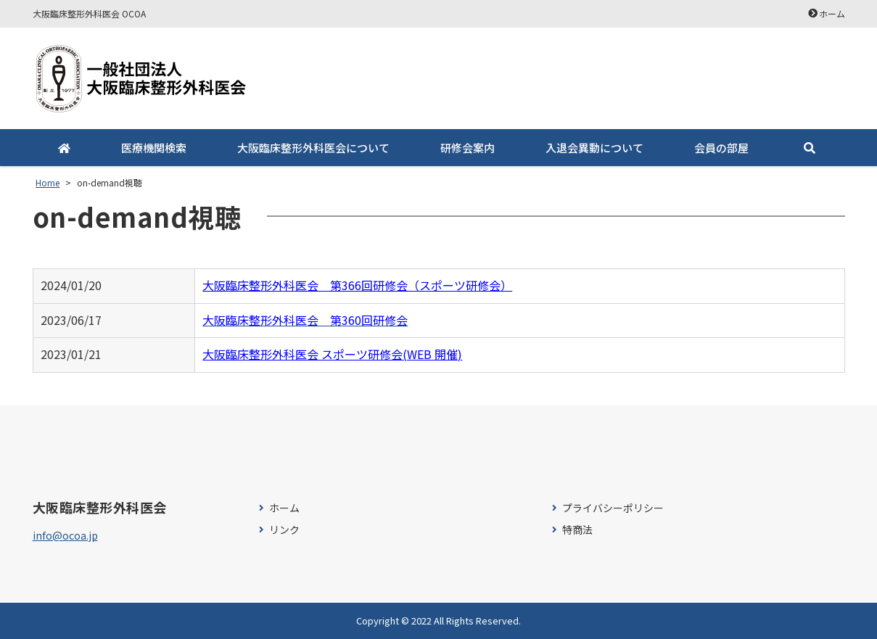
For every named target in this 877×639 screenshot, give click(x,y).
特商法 (577, 530)
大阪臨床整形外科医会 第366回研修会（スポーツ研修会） (357, 285)
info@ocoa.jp (65, 535)
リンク (284, 530)
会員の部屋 (721, 147)
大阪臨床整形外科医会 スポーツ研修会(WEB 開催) (332, 354)
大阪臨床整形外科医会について (313, 147)
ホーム (832, 13)
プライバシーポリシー (613, 508)
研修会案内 (467, 147)
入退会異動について (594, 147)
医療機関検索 (153, 147)
